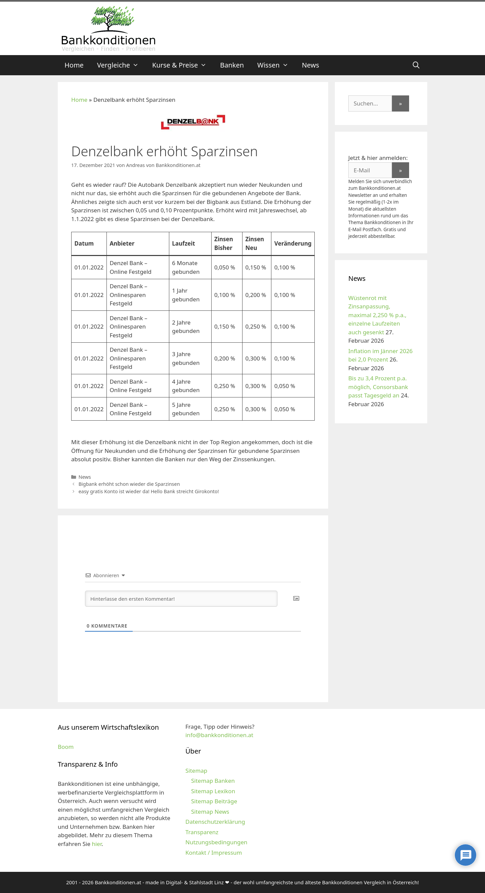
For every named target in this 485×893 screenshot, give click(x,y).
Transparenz (201, 832)
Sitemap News (210, 811)
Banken (232, 65)
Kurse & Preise (182, 65)
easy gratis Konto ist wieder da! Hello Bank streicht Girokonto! (149, 491)
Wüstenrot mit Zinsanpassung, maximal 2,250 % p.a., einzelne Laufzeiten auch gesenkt (377, 315)
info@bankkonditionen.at (219, 735)
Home (74, 65)
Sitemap (196, 770)
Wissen (276, 65)
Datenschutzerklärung (215, 821)
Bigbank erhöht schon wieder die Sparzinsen (129, 484)
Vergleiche (121, 65)
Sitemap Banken (213, 780)
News (310, 65)
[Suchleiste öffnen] (416, 65)
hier (96, 844)
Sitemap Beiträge (214, 801)
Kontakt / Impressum (213, 852)
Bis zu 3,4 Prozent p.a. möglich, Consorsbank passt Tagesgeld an (378, 386)
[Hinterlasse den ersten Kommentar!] (181, 599)
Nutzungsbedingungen (216, 842)
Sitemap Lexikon (213, 791)
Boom (66, 747)
